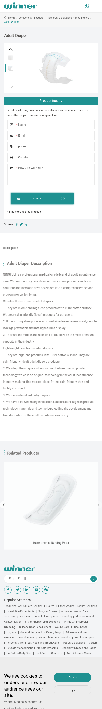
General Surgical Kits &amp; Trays (41, 632)
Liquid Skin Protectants (20, 611)
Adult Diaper (11, 21)
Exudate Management (20, 647)
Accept (72, 677)
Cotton (93, 642)
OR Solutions (41, 616)
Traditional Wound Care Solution (23, 606)
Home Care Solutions (59, 17)
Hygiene (11, 632)
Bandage (24, 616)
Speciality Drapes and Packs (79, 647)
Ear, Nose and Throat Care (43, 642)
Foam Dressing (62, 616)
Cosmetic (56, 653)
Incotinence (82, 17)
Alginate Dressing (47, 647)
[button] (10, 49)
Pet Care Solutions (74, 642)
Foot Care (41, 653)
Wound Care (62, 627)
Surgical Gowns (47, 611)
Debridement (27, 637)
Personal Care (15, 642)
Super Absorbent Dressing (54, 637)
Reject (72, 690)
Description (9, 248)
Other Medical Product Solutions (77, 606)
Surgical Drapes (84, 637)
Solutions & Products (31, 17)
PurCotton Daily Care (19, 653)
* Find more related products (24, 211)
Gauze (50, 606)
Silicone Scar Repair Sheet (35, 627)
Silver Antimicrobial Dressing (42, 621)
